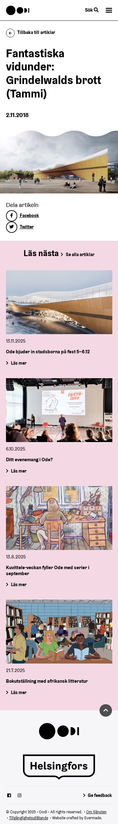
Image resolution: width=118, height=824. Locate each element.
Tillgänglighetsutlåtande (28, 818)
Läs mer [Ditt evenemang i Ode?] (18, 471)
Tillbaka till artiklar (30, 32)
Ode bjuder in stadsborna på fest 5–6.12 (48, 352)
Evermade (92, 818)
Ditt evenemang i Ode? (29, 459)
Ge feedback (100, 795)
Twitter (20, 227)
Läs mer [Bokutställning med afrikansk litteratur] (18, 692)
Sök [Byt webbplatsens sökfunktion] (91, 10)
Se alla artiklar (80, 254)
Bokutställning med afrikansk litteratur (47, 681)
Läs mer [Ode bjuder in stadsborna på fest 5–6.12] (18, 363)
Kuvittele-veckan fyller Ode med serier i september (47, 570)
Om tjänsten (96, 812)
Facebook (22, 215)
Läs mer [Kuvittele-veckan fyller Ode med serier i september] (18, 584)
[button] (109, 10)
